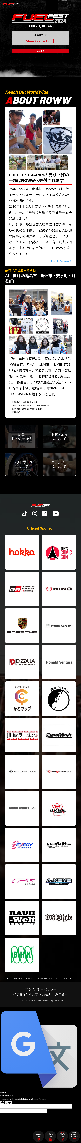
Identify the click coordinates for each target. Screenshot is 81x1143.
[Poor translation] (8, 1103)
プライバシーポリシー (40, 990)
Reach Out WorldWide (60, 261)
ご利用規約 (60, 996)
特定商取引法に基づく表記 (31, 996)
